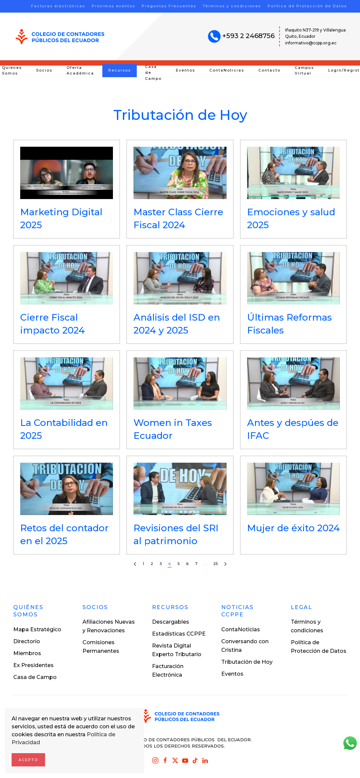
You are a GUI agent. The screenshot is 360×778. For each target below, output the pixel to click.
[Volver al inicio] (60, 36)
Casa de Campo (153, 72)
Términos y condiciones (232, 6)
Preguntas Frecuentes (169, 6)
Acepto (28, 759)
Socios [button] (44, 70)
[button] (66, 189)
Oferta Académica (80, 70)
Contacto (269, 70)
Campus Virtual (304, 70)
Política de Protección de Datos (307, 6)
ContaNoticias (226, 70)
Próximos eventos (113, 6)
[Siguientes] (225, 564)
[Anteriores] (135, 564)
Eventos (185, 70)
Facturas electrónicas (58, 6)
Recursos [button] (119, 70)
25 (215, 563)
